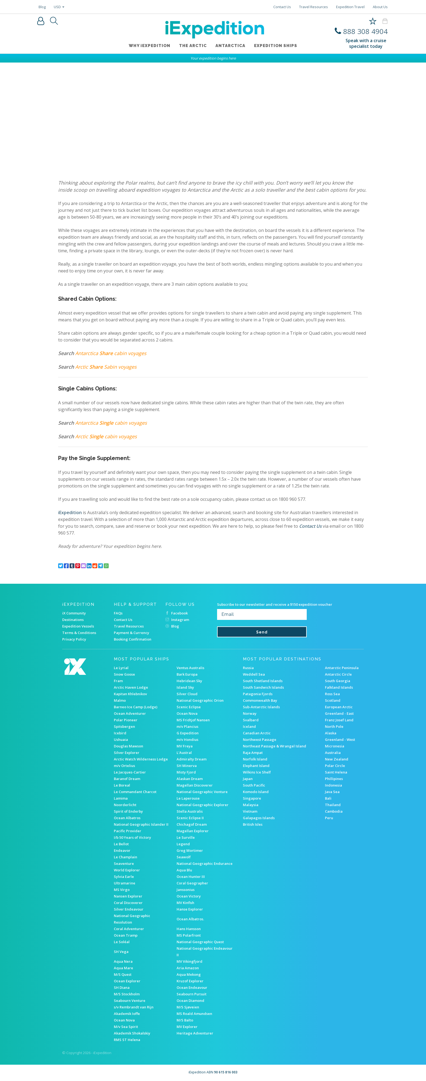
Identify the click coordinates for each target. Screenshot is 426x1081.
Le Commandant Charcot (135, 791)
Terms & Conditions (79, 632)
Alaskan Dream (190, 778)
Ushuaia (121, 739)
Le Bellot (121, 843)
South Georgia (337, 680)
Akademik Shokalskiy (132, 1033)
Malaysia (250, 804)
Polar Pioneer (125, 719)
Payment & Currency (131, 632)
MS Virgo (122, 889)
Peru (329, 817)
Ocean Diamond (190, 1000)
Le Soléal (122, 941)
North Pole (334, 726)
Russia (248, 667)
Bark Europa (187, 674)
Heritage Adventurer (195, 1033)
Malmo (120, 700)
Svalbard (251, 719)
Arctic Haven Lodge (131, 687)
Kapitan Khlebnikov (130, 693)
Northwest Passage (259, 739)
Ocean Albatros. (190, 919)
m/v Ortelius (124, 765)
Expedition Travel (350, 6)
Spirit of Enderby (128, 811)
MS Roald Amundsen (194, 1013)
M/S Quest (122, 974)
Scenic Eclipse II (190, 817)
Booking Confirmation (132, 639)
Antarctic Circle (338, 674)
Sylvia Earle (124, 876)
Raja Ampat (253, 752)
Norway (249, 713)
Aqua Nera (123, 961)
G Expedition (188, 733)
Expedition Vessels (78, 626)
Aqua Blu (184, 870)
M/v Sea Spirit (126, 1026)
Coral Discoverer (128, 902)
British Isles (252, 824)
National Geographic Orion (200, 700)
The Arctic (193, 46)
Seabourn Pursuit (191, 994)
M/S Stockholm (127, 994)
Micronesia (334, 746)
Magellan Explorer (193, 830)
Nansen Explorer (128, 896)
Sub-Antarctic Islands (261, 706)
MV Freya (185, 746)
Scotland (332, 700)
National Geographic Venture (202, 791)
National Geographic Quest (200, 941)
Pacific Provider (127, 830)
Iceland (249, 726)
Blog (42, 6)
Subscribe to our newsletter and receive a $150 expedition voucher (274, 604)
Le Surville (186, 837)
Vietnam (250, 811)
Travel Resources (313, 6)
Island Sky (185, 687)
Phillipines (334, 778)
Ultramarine (124, 883)
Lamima (121, 798)
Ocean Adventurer (130, 713)
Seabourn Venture (129, 1000)
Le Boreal (122, 785)
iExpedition (70, 512)
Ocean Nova (187, 713)
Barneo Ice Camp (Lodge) (135, 706)
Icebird (120, 733)
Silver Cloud (187, 693)
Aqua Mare (123, 967)
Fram (118, 680)
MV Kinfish (185, 902)
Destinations (73, 619)
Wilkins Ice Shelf (257, 772)
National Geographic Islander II (141, 824)
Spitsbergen (124, 726)
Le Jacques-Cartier (130, 772)
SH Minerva (187, 765)
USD (59, 6)
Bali (328, 798)
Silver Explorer (126, 752)
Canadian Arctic (257, 733)
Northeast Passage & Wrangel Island (274, 746)
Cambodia (334, 811)
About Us (380, 6)
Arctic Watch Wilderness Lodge (141, 759)
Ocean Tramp (125, 935)
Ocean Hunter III (191, 876)
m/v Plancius (187, 726)
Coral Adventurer (129, 928)
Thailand (333, 804)
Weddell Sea (254, 674)
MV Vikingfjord (189, 961)
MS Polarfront (189, 935)
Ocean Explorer (127, 981)
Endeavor (122, 850)
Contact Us (282, 6)
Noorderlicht (125, 804)
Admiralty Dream (191, 759)
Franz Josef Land (339, 719)
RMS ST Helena (127, 1039)
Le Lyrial (121, 667)
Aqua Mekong (189, 974)
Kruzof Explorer (190, 981)
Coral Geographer (192, 883)
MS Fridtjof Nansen (193, 719)
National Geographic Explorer (202, 804)
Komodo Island (256, 791)
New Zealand (336, 759)
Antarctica (230, 46)
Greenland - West (340, 739)
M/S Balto (185, 1020)
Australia (333, 752)
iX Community (74, 613)
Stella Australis (190, 811)
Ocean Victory (189, 896)
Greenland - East (339, 713)
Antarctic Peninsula (342, 667)
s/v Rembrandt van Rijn (134, 1007)
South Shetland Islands (263, 680)
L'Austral (184, 752)
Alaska (330, 733)
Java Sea (332, 791)
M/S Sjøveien (188, 1007)
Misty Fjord (186, 772)
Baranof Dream (127, 778)
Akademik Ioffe (127, 1013)
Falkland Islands (339, 687)
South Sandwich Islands (263, 687)
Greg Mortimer (190, 850)
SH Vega (121, 951)
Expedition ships (275, 46)
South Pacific (254, 785)
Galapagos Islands (259, 817)
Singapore (252, 798)
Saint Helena (336, 772)
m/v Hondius (187, 739)
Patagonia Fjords (257, 693)
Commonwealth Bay (260, 700)
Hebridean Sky (189, 680)
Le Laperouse (188, 798)
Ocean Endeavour (192, 987)
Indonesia (333, 785)
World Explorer (127, 870)
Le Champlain (125, 857)
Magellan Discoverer (195, 785)
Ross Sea (332, 693)
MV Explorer (187, 1026)
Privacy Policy (74, 639)
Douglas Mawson (128, 746)
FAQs (118, 613)
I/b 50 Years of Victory (132, 837)
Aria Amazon (188, 967)
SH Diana (122, 987)
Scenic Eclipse (189, 706)
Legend (183, 843)
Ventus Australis (190, 667)
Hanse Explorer (190, 909)
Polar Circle (335, 765)
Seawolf (184, 857)
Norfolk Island (255, 759)
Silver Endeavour (128, 909)
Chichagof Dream (192, 824)
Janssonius (186, 889)
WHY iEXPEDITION (149, 46)
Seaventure (124, 863)
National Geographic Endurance (205, 863)
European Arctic (339, 706)
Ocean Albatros (127, 817)
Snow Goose (124, 674)
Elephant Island (256, 765)
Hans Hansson (189, 928)
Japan (248, 778)
